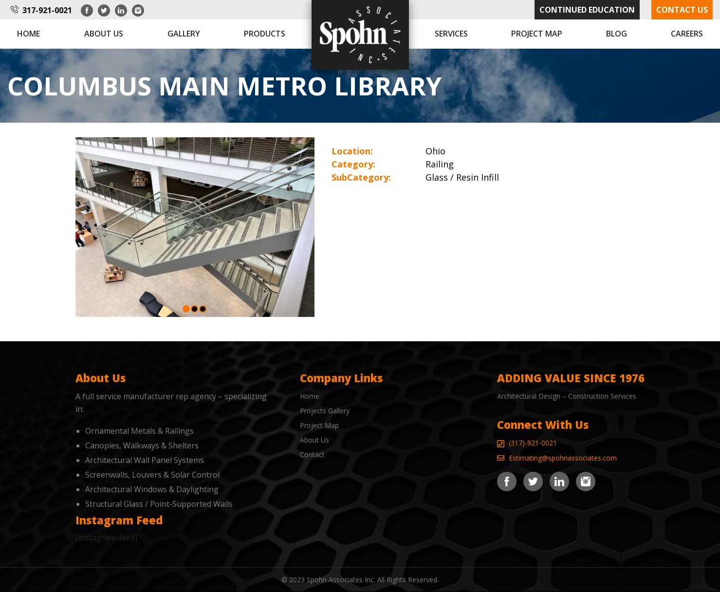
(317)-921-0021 (533, 442)
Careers (687, 33)
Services (451, 33)
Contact (312, 454)
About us (103, 33)
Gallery (183, 33)
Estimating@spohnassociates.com (563, 457)
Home (28, 33)
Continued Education (587, 9)
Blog (616, 33)
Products (264, 33)
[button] (186, 309)
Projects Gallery (325, 410)
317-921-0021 (47, 10)
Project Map (536, 33)
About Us (314, 439)
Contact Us (682, 9)
